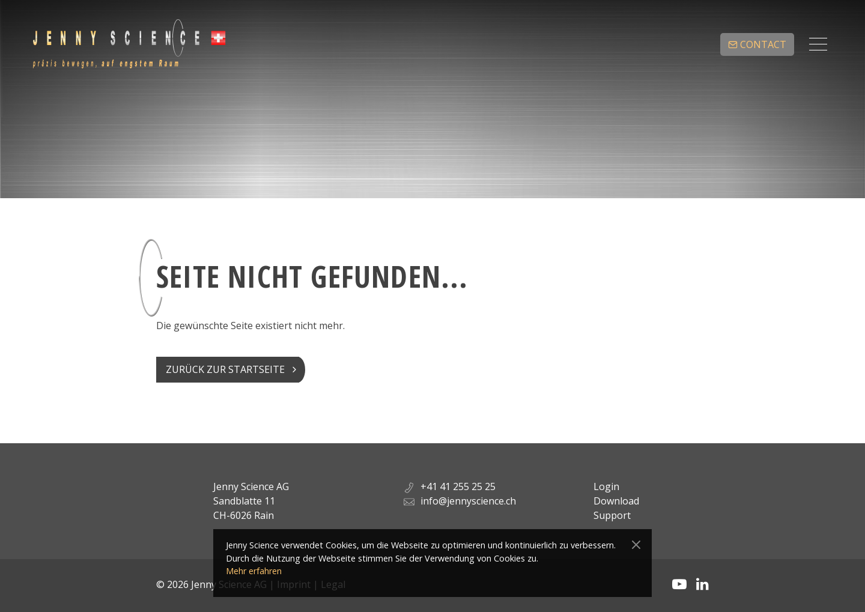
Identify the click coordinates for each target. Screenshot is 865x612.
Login (606, 486)
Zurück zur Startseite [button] (225, 369)
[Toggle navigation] (818, 44)
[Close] (636, 545)
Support (612, 515)
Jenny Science (128, 44)
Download (616, 500)
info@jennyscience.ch (468, 500)
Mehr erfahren (254, 571)
